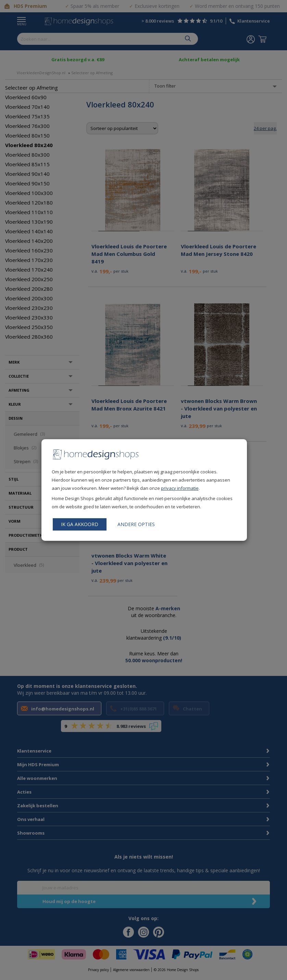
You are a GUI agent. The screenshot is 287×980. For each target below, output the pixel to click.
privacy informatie (180, 488)
